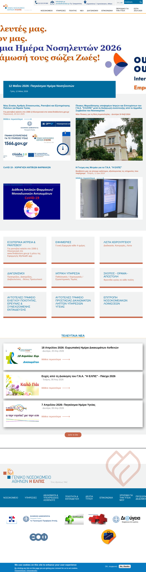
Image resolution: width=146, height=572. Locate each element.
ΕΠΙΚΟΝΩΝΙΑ (106, 498)
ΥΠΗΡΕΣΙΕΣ (61, 11)
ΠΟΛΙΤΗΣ (73, 11)
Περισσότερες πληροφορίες (26, 570)
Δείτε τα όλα (73, 435)
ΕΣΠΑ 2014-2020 (138, 10)
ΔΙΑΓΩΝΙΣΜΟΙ (92, 11)
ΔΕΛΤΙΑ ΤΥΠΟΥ (89, 497)
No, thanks (125, 566)
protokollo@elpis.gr (63, 4)
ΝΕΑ (82, 11)
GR (121, 2)
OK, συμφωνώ (111, 566)
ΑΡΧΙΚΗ (35, 11)
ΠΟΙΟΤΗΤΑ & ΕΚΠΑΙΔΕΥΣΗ (72, 497)
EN (118, 2)
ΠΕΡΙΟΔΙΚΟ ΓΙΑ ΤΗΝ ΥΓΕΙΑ (122, 10)
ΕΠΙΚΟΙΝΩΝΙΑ (107, 11)
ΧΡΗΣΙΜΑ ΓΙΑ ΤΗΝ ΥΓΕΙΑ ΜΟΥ (126, 497)
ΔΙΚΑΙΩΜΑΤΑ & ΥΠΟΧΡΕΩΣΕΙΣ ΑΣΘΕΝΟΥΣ (51, 497)
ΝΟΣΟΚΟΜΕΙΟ (47, 11)
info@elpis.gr (60, 2)
